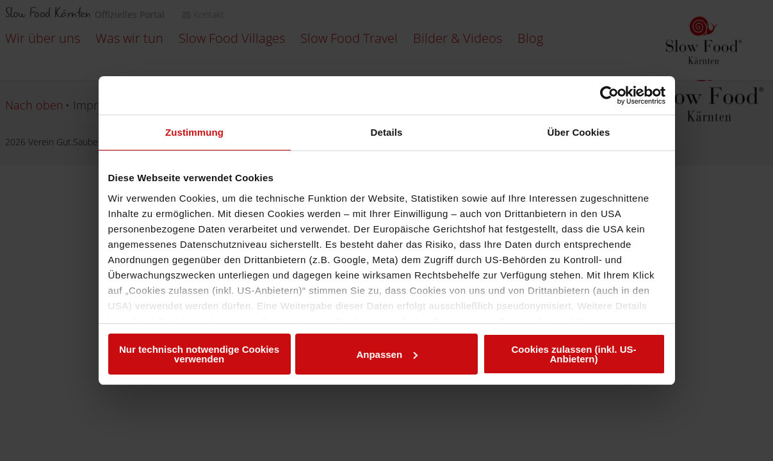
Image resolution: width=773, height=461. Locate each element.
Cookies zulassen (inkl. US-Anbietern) (573, 354)
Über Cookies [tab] (579, 132)
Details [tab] (387, 132)
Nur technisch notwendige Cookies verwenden (199, 354)
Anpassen (387, 354)
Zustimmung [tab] (194, 132)
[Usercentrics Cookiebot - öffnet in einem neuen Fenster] (609, 95)
